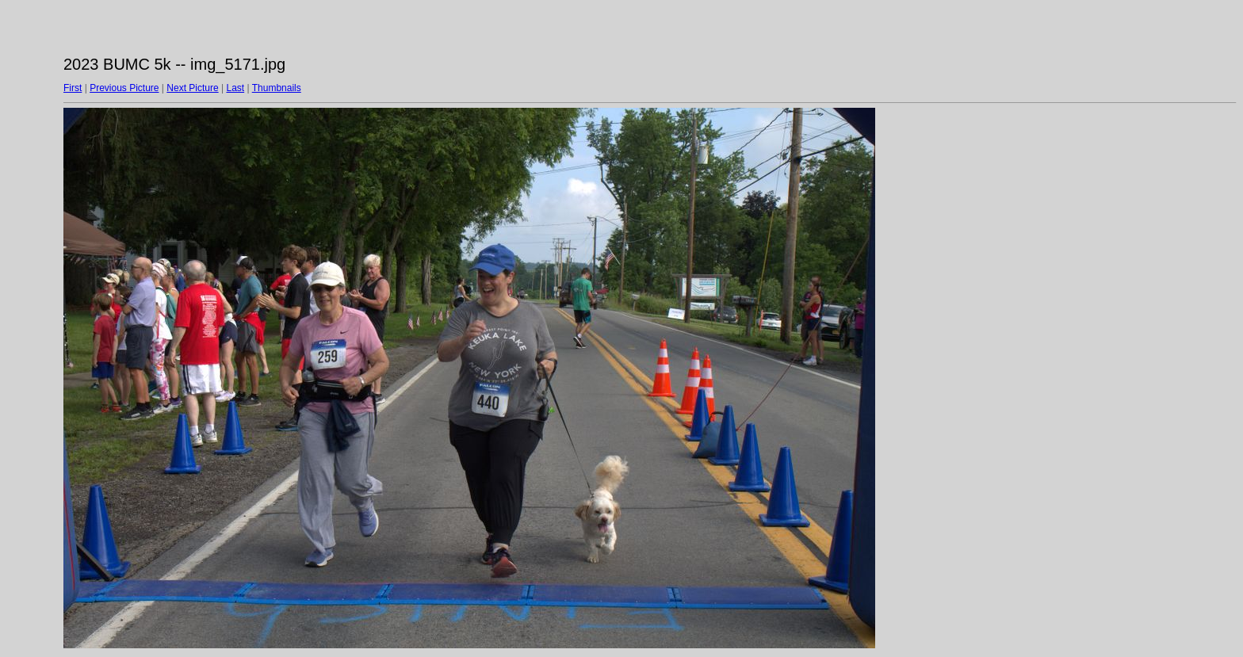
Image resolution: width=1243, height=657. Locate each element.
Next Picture (192, 88)
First (72, 88)
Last (235, 88)
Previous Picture (124, 88)
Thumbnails (276, 88)
